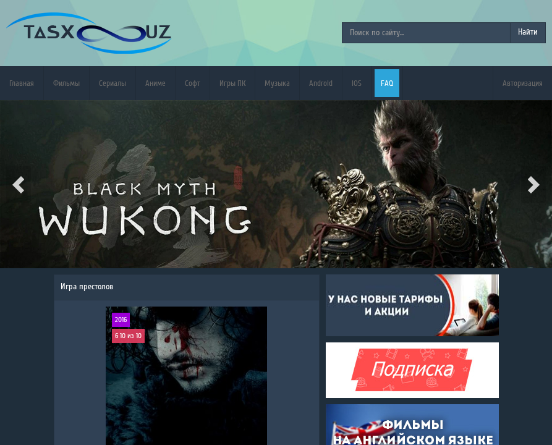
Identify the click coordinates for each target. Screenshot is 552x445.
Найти (528, 32)
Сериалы (112, 83)
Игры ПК (232, 83)
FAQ (387, 83)
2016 (121, 319)
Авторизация (523, 83)
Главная (21, 83)
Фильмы (66, 83)
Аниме (155, 83)
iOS (357, 83)
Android (321, 83)
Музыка (277, 83)
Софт (192, 83)
